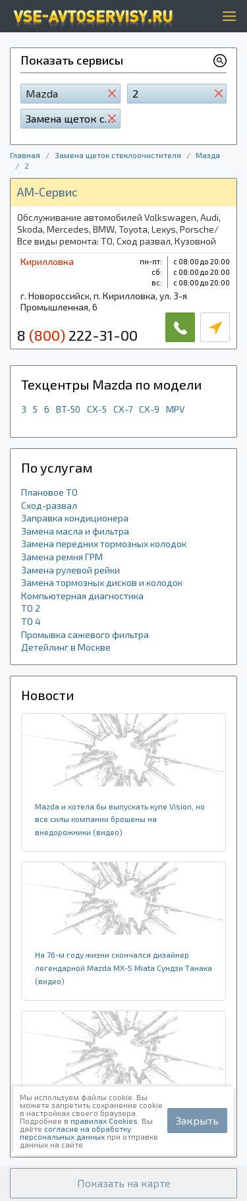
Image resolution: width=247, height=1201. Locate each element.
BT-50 (68, 409)
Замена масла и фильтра (75, 531)
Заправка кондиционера (74, 517)
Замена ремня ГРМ (62, 556)
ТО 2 (30, 608)
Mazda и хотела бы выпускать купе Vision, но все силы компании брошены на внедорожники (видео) (120, 819)
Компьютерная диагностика (82, 595)
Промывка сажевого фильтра (85, 634)
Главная (25, 155)
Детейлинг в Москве (66, 647)
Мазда (208, 155)
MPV (175, 409)
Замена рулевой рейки (70, 569)
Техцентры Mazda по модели (111, 384)
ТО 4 (31, 621)
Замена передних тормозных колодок (103, 543)
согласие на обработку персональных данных (75, 1132)
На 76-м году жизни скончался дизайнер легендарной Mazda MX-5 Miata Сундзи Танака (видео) (123, 967)
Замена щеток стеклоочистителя (118, 155)
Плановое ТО (49, 492)
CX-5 (97, 409)
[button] (123, 1183)
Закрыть (197, 1120)
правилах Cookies (104, 1120)
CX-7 (122, 409)
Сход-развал (49, 505)
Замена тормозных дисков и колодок (101, 582)
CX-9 (149, 409)
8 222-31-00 (77, 335)
